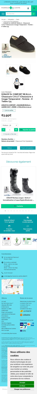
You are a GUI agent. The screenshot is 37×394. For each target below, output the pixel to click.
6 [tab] (20, 211)
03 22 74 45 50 (8, 273)
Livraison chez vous (25, 303)
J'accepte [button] (22, 382)
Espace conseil (5, 317)
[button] (9, 125)
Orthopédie (11, 19)
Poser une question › (28, 148)
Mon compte (5, 330)
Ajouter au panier (27, 130)
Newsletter (4, 319)
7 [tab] (23, 211)
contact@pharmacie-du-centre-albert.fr (15, 276)
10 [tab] (32, 211)
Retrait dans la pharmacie (27, 301)
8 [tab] (26, 211)
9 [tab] (29, 211)
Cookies (3, 326)
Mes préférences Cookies (8, 328)
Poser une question (7, 312)
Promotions (4, 316)
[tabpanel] (18, 187)
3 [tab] (11, 211)
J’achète (18, 206)
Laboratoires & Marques (8, 314)
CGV (2, 321)
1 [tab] (5, 211)
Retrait (9, 219)
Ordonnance (5, 307)
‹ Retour (9, 148)
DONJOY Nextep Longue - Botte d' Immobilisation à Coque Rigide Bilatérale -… (18, 199)
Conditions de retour (26, 308)
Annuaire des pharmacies (9, 333)
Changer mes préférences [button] (22, 389)
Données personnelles (8, 325)
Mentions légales (6, 323)
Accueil (3, 19)
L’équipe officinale (6, 305)
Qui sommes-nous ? (7, 303)
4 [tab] (14, 211)
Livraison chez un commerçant (25, 306)
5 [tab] (17, 211)
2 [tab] (8, 211)
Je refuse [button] (22, 386)
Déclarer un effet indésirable (6, 309)
